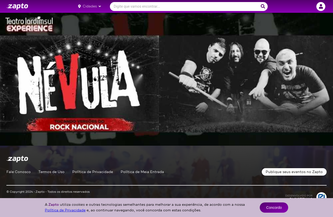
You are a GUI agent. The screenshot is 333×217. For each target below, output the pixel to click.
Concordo (274, 207)
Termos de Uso (51, 171)
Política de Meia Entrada (142, 171)
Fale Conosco (18, 171)
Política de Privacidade (92, 171)
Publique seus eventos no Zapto (294, 171)
